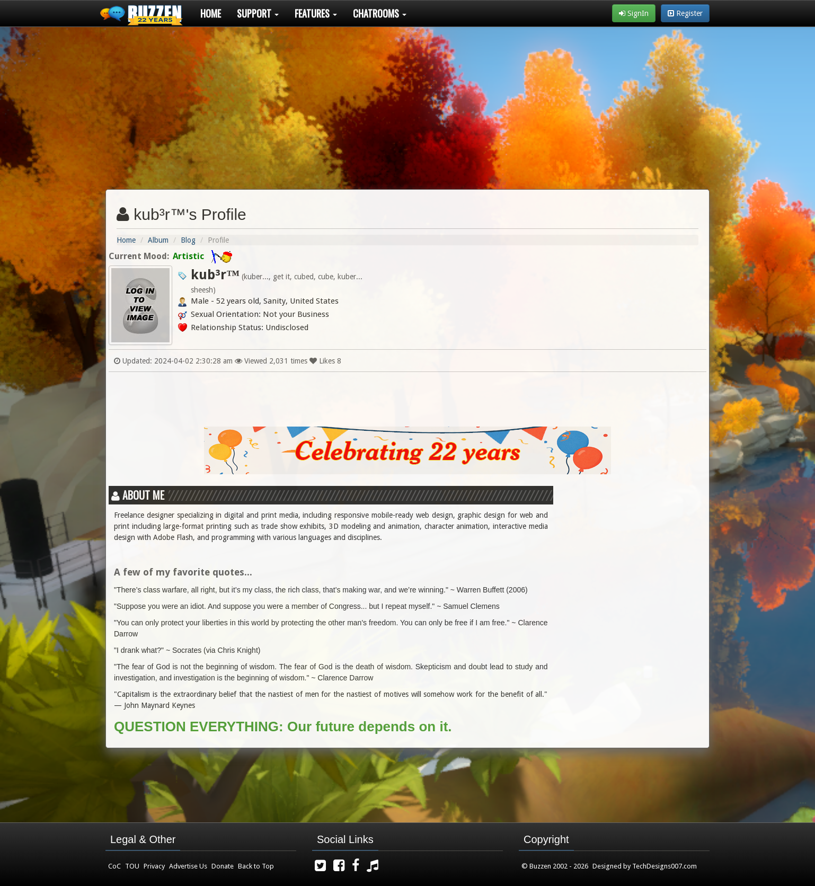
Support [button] (258, 13)
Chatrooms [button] (379, 13)
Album (158, 240)
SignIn (634, 13)
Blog (188, 240)
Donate (222, 866)
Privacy (154, 866)
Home (210, 13)
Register (685, 13)
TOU (132, 866)
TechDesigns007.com (664, 866)
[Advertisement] (407, 104)
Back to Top (256, 866)
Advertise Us (188, 866)
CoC (114, 866)
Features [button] (316, 13)
